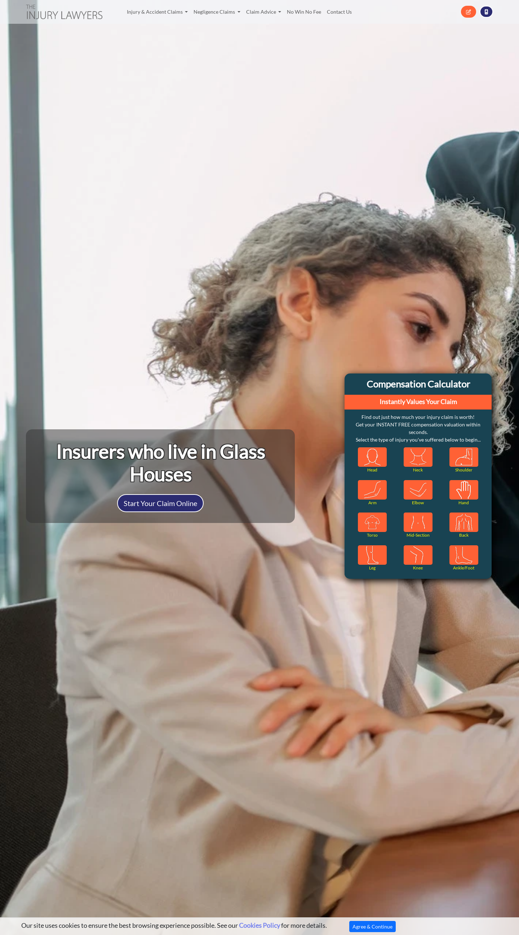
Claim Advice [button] (261, 12)
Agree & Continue (372, 926)
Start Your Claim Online (160, 503)
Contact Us (339, 12)
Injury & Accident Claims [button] (155, 12)
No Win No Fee (304, 12)
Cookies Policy (259, 925)
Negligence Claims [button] (215, 12)
